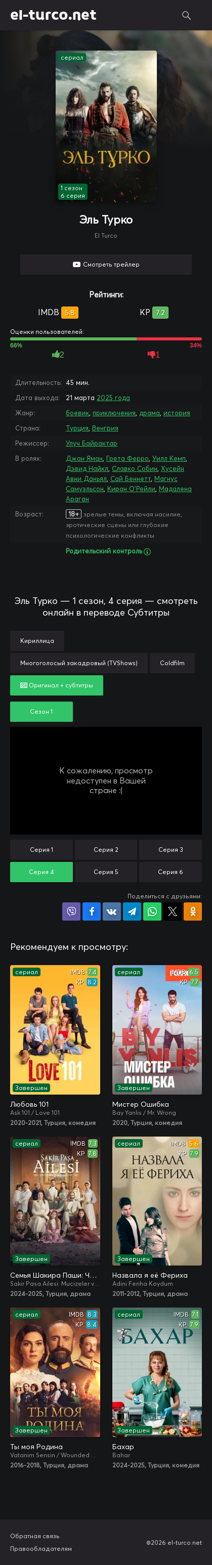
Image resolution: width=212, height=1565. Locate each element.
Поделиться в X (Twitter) (172, 911)
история (176, 413)
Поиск (187, 15)
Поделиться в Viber (71, 911)
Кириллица (37, 640)
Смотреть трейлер (111, 264)
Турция (77, 428)
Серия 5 (106, 872)
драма (149, 413)
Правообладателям (41, 1548)
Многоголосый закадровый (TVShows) (79, 663)
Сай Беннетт (130, 478)
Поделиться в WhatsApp (152, 911)
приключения (114, 413)
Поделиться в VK (112, 911)
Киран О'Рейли (131, 489)
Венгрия (105, 428)
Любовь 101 (29, 1104)
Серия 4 (41, 872)
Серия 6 (170, 872)
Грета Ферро (127, 458)
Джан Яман (84, 458)
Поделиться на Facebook (91, 911)
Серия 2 (106, 849)
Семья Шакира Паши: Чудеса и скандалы (55, 1275)
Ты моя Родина (36, 1446)
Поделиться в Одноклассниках (193, 911)
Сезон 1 (41, 711)
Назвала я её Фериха (150, 1275)
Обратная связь (35, 1536)
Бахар (123, 1446)
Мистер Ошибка (140, 1104)
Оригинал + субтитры (56, 685)
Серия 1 (41, 849)
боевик (77, 413)
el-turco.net (53, 15)
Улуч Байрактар (91, 443)
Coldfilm (172, 663)
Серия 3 (170, 849)
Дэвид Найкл (87, 468)
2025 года (113, 398)
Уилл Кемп (169, 458)
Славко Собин (134, 468)
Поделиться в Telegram (132, 911)
